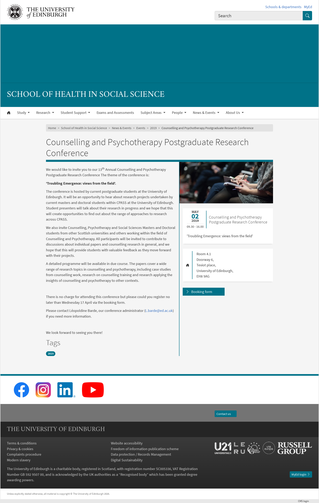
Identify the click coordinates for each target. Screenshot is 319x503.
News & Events (121, 128)
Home (52, 128)
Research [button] (43, 112)
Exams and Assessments (115, 112)
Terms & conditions (22, 443)
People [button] (178, 112)
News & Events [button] (204, 112)
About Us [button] (233, 112)
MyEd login (301, 474)
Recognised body (133, 474)
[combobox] (259, 15)
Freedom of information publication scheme (145, 448)
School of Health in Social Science (84, 128)
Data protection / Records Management (141, 454)
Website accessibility (126, 443)
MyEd (308, 6)
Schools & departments (283, 6)
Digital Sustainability (126, 460)
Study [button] (22, 112)
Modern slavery (18, 460)
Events (140, 128)
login (305, 501)
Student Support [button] (74, 112)
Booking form (201, 291)
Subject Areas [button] (151, 112)
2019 (153, 128)
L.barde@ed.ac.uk (159, 310)
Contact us (225, 414)
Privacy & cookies (20, 448)
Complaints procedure (24, 454)
